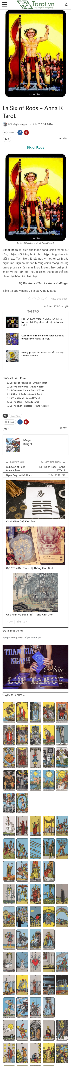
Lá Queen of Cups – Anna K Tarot (26, 390)
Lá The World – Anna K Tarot (24, 398)
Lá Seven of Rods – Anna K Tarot (16, 468)
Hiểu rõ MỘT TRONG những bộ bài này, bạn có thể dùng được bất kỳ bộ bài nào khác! (43, 322)
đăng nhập (17, 637)
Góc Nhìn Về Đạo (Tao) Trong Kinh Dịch (29, 614)
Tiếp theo (21, 622)
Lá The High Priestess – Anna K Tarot (28, 405)
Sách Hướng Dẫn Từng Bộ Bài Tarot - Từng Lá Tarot (4, 100)
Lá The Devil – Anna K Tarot (24, 401)
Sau (10, 622)
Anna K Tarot (6, 100)
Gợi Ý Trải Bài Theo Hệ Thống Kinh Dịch (30, 568)
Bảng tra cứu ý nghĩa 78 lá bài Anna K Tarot (29, 290)
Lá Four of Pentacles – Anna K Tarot (28, 382)
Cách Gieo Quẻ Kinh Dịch (21, 521)
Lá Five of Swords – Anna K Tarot (26, 386)
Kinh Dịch (7, 480)
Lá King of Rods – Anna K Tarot (25, 394)
